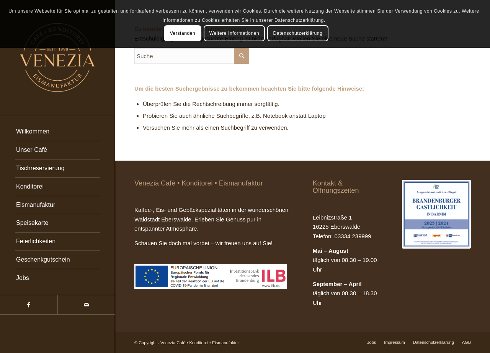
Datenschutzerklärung (298, 33)
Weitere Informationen (234, 33)
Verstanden (183, 33)
